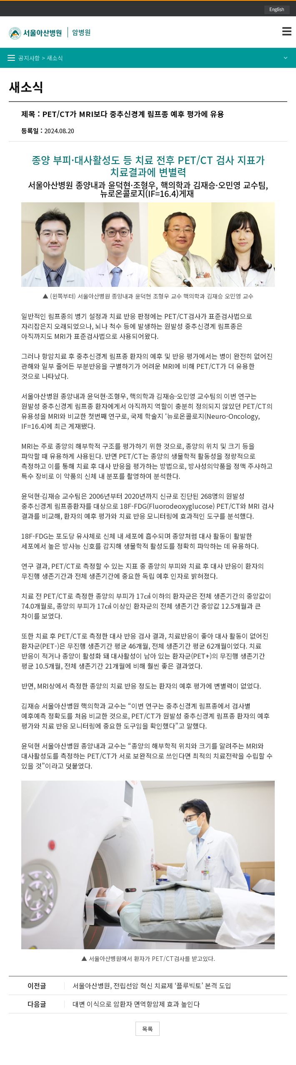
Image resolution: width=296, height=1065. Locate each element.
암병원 (81, 32)
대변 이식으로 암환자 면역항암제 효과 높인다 (136, 1004)
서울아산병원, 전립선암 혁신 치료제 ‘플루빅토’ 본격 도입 (152, 985)
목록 (147, 1029)
